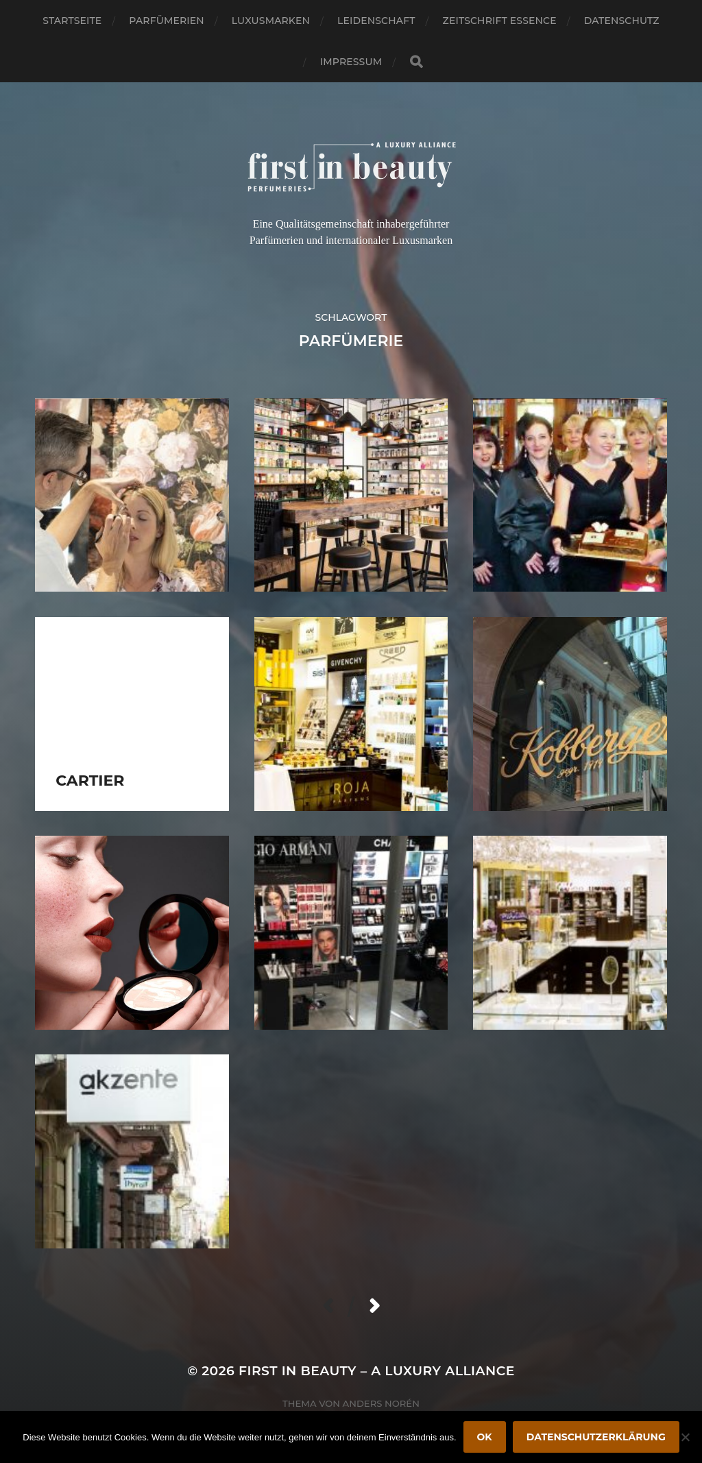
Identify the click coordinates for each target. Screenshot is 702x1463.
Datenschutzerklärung (596, 1437)
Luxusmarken (271, 20)
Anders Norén (381, 1403)
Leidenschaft (376, 20)
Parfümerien (166, 20)
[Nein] (685, 1437)
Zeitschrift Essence (500, 20)
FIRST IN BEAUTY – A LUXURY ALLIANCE (377, 1371)
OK (484, 1437)
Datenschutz (621, 20)
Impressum (351, 62)
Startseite (72, 20)
